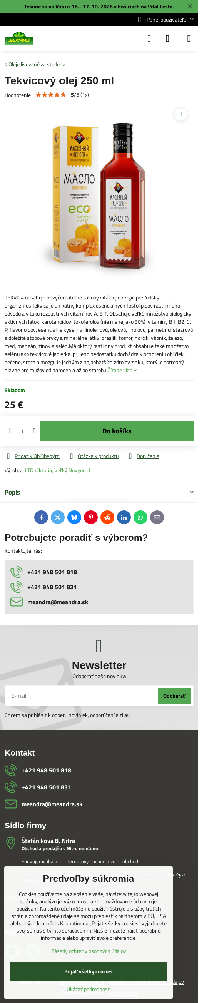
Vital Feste (160, 6)
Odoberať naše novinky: (99, 676)
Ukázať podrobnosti (89, 989)
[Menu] (189, 38)
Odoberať (174, 696)
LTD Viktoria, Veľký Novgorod (57, 470)
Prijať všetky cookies (88, 971)
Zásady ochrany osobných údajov (88, 951)
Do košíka (117, 431)
